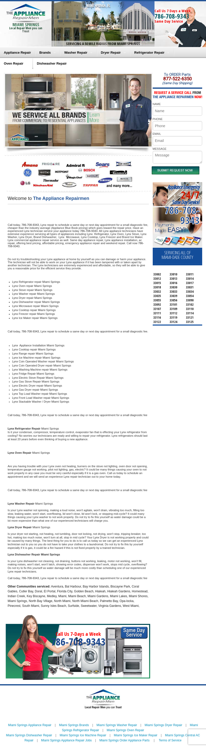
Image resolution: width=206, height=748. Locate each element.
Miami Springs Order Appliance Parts (124, 740)
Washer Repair (75, 52)
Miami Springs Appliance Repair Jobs (66, 740)
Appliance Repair (17, 52)
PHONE (158, 119)
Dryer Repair (111, 52)
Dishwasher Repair (52, 63)
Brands (45, 52)
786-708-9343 (171, 16)
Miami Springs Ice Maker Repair (136, 735)
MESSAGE (159, 148)
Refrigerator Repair (149, 52)
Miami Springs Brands (74, 725)
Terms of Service (170, 740)
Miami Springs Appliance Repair (30, 725)
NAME (157, 104)
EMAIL (157, 133)
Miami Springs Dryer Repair (163, 725)
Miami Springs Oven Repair (125, 730)
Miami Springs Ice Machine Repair (83, 735)
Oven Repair (13, 63)
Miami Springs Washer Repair (117, 725)
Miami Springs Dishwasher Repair (29, 735)
